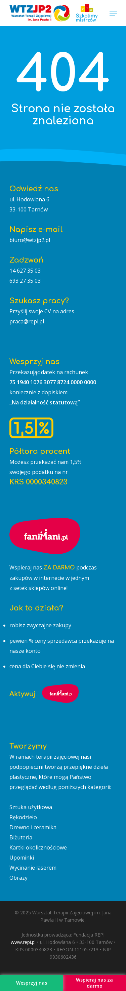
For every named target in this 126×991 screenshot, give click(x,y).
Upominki (21, 857)
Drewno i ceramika (32, 827)
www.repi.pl (23, 942)
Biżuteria (20, 837)
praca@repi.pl (26, 321)
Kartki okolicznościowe (38, 847)
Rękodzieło (23, 817)
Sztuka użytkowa (30, 807)
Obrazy (18, 877)
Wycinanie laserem (32, 867)
